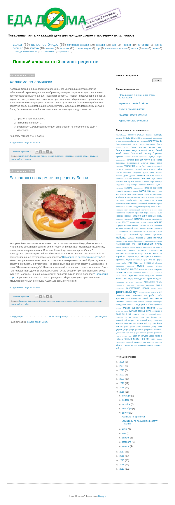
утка (131, 333)
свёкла (141, 301)
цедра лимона (155, 336)
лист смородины (135, 231)
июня (125, 429)
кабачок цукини (154, 185)
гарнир (126, 44)
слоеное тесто (122, 311)
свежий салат (148, 298)
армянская (24, 156)
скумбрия (157, 305)
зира (152, 182)
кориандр (146, 207)
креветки (138, 219)
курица (142, 225)
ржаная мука (144, 292)
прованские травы (153, 282)
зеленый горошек (132, 179)
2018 (122, 392)
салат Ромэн (130, 298)
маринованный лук (125, 244)
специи (128, 317)
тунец (153, 326)
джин (152, 172)
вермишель (120, 160)
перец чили (121, 275)
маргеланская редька (153, 241)
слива (118, 308)
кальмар (119, 188)
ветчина (130, 160)
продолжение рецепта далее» (25, 142)
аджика (119, 138)
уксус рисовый (136, 329)
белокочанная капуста (128, 150)
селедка (148, 301)
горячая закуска (83, 48)
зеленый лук (148, 178)
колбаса (151, 197)
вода (152, 163)
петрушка (149, 275)
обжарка (158, 263)
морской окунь (133, 257)
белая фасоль (138, 147)
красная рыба (156, 213)
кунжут (125, 222)
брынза (119, 157)
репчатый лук (17, 159)
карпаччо (128, 191)
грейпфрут (129, 169)
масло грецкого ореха (125, 247)
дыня (126, 175)
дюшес (132, 176)
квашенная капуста (125, 194)
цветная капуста (140, 336)
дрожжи (119, 176)
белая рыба (122, 148)
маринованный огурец (150, 244)
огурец (140, 266)
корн (160, 207)
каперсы (148, 188)
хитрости (143, 44)
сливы (159, 308)
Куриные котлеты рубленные (133, 120)
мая (124, 433)
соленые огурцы (140, 314)
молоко (120, 253)
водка (159, 163)
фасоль (150, 333)
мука (129, 259)
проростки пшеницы (125, 285)
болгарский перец (38, 156)
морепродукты (130, 253)
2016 (122, 456)
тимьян (119, 323)
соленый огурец (155, 314)
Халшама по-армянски (31, 82)
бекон (159, 144)
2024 (122, 366)
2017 (122, 451)
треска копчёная (143, 326)
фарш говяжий (140, 333)
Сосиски (149, 135)
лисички (124, 231)
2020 (122, 383)
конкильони (149, 200)
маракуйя (132, 241)
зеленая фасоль (145, 175)
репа (160, 288)
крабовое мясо (156, 210)
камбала (128, 188)
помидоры (157, 279)
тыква (159, 326)
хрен (130, 336)
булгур (152, 157)
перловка (133, 275)
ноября (126, 400)
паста (129, 272)
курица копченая (154, 225)
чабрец (119, 339)
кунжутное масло (138, 222)
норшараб (149, 263)
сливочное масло (143, 307)
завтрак (34, 48)
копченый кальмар (147, 203)
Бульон (140, 134)
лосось (155, 231)
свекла (158, 298)
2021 (122, 379)
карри (135, 191)
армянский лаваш (123, 141)
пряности (150, 285)
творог (131, 320)
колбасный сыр (134, 200)
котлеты (132, 210)
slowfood (132, 135)
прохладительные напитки (25, 51)
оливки (159, 266)
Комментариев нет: (22, 151)
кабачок (142, 185)
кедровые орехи (141, 194)
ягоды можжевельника (142, 345)
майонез (121, 237)
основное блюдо (44, 44)
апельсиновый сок (148, 138)
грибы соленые (123, 172)
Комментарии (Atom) (37, 322)
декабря (126, 395)
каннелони (138, 188)
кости (126, 210)
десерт (134, 48)
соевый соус (144, 311)
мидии (132, 250)
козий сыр (136, 197)
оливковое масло (127, 269)
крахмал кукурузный (124, 219)
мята (130, 263)
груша (145, 172)
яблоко (119, 345)
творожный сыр (144, 320)
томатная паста (130, 323)
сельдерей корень (124, 305)
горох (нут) (141, 166)
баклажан (144, 141)
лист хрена (147, 231)
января (126, 446)
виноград (120, 163)
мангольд (157, 238)
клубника (120, 197)
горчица (119, 169)
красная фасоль (124, 216)
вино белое (156, 160)
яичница (158, 345)
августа (126, 413)
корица (154, 207)
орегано (143, 269)
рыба (152, 295)
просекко (140, 285)
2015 (122, 460)
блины (126, 153)
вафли (159, 157)
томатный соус (145, 323)
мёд (136, 263)
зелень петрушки (125, 181)
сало (138, 298)
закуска (100, 44)
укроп (119, 329)
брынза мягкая (131, 157)
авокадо (158, 134)
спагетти (119, 317)
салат (17, 44)
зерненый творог (142, 182)
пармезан (87, 301)
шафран (150, 342)
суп (114, 44)
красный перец (155, 216)
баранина (150, 144)
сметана (133, 311)
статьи (155, 48)
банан (142, 144)
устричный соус (122, 333)
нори (141, 263)
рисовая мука (123, 295)
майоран (131, 238)
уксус (125, 329)
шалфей (129, 342)
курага (150, 222)
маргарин (140, 241)
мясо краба (121, 263)
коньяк (159, 200)
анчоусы (126, 138)
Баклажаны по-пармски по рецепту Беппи (49, 177)
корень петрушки (134, 207)
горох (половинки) (154, 166)
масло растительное (145, 247)
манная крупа (121, 241)
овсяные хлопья (125, 266)
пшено (159, 285)
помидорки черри (143, 278)
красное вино (139, 216)
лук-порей (157, 234)
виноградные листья (137, 163)
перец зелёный (155, 272)
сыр (142, 317)
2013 (122, 469)
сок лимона (156, 311)
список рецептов (80, 61)
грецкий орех (141, 169)
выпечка (50, 48)
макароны (141, 238)
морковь (68, 156)
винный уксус (142, 160)
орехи (150, 269)
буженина (143, 157)
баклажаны (33, 301)
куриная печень (131, 225)
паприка (158, 269)
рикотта (154, 292)
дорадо (159, 172)
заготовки (64, 48)
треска (132, 326)
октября (126, 404)
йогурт (134, 185)
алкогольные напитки (116, 48)
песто (141, 275)
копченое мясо (131, 203)
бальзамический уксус (127, 144)
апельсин (135, 138)
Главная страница (58, 316)
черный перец (131, 339)
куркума (119, 228)
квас (160, 191)
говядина (52, 156)
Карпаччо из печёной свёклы (133, 103)
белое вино (155, 147)
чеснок (27, 159)
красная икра (141, 213)
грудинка (137, 172)
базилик (23, 301)
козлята (144, 197)
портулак (138, 282)
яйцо (26, 304)
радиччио (120, 288)
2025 (122, 362)
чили (152, 339)
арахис (159, 138)
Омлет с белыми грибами (132, 109)
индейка (120, 185)
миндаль (142, 250)
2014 (122, 464)
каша (145, 48)
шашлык (158, 342)
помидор (94, 156)
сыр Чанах (151, 317)
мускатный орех (140, 260)
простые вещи (47, 51)
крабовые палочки (125, 213)
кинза (159, 194)
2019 (122, 387)
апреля (126, 437)
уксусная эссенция (153, 329)
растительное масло (137, 288)
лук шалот (145, 235)
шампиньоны (140, 342)
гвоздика (119, 166)
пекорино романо (140, 272)
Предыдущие (100, 316)
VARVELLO (121, 135)
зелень (60, 156)
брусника (157, 153)
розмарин (137, 295)
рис (160, 292)
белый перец (147, 150)
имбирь (158, 181)
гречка (152, 169)
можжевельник (155, 250)
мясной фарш (155, 260)
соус (98, 48)
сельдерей (157, 302)
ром (145, 295)
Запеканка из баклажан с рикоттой (81, 257)
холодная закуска (78, 44)
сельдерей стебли (143, 304)
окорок (150, 266)
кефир (153, 194)
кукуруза (147, 219)
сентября (127, 408)
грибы (159, 169)
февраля (127, 442)
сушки (135, 317)
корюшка (119, 210)
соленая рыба (123, 314)
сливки (126, 308)
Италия (42, 301)
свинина (120, 301)
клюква (128, 197)
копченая (120, 204)
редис (153, 288)
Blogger (102, 496)
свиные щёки (131, 302)
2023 (122, 370)
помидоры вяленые (124, 282)
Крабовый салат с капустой (133, 115)
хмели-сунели (121, 336)
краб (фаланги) (142, 210)
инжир (127, 185)
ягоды (127, 345)
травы (125, 326)
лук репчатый (130, 234)
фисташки (158, 333)
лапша (142, 228)
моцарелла (61, 301)
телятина (158, 320)
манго (149, 238)
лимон (149, 228)
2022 (122, 374)
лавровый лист (131, 228)
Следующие (16, 316)
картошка (145, 190)
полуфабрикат (63, 51)
